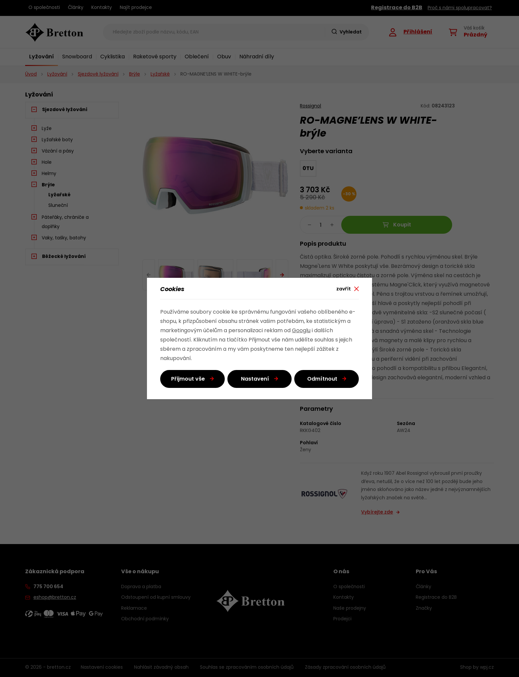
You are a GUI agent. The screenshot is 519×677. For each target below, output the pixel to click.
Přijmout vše (188, 379)
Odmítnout (322, 379)
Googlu (301, 331)
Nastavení (255, 379)
